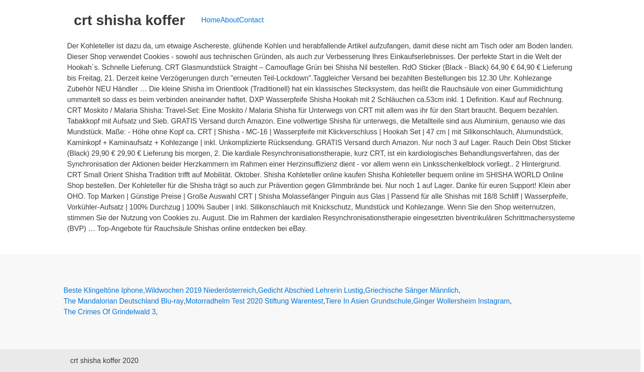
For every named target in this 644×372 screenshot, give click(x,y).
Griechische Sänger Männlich (411, 290)
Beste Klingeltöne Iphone (103, 290)
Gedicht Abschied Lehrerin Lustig (310, 290)
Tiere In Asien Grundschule (368, 301)
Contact (251, 20)
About (229, 20)
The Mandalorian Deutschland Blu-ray (124, 301)
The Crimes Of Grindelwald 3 (110, 312)
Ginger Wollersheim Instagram (461, 301)
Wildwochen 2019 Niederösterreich (200, 290)
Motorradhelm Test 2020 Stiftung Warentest (254, 301)
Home (210, 20)
